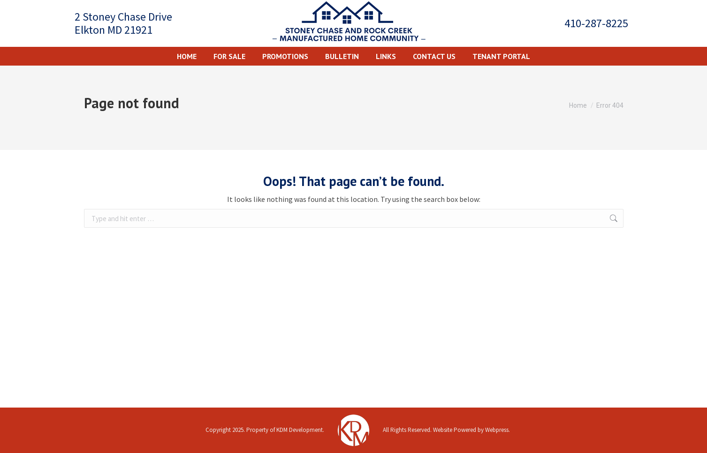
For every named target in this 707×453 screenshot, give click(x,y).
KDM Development (299, 430)
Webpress (497, 430)
